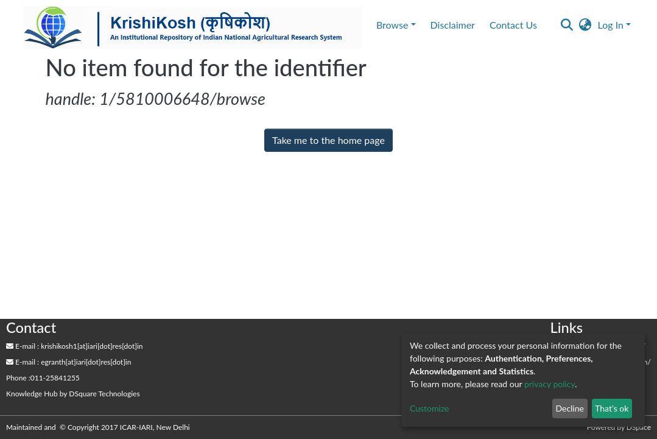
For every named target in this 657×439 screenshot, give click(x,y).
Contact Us (513, 24)
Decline (569, 408)
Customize (429, 408)
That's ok (611, 408)
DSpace (639, 427)
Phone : (18, 377)
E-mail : (22, 346)
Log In (611, 24)
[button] (585, 25)
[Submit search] (567, 25)
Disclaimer (452, 24)
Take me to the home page (328, 140)
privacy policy (549, 384)
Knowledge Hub (32, 393)
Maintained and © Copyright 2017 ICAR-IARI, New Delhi (99, 427)
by (73, 393)
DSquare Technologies (104, 393)
